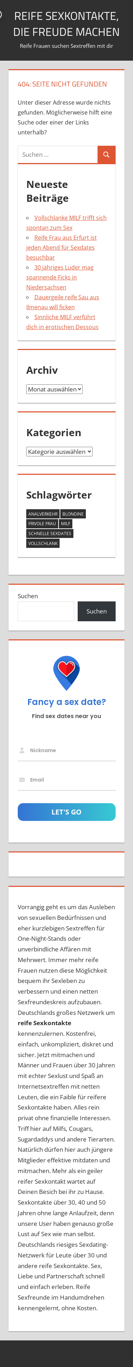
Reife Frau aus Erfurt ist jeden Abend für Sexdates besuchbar (61, 247)
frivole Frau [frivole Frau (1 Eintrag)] (42, 524)
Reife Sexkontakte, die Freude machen (66, 23)
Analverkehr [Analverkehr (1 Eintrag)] (42, 514)
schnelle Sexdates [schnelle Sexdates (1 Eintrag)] (49, 533)
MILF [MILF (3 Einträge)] (65, 524)
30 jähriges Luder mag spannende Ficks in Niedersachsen (60, 277)
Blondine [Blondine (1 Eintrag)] (73, 514)
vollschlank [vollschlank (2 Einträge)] (42, 543)
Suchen (28, 596)
